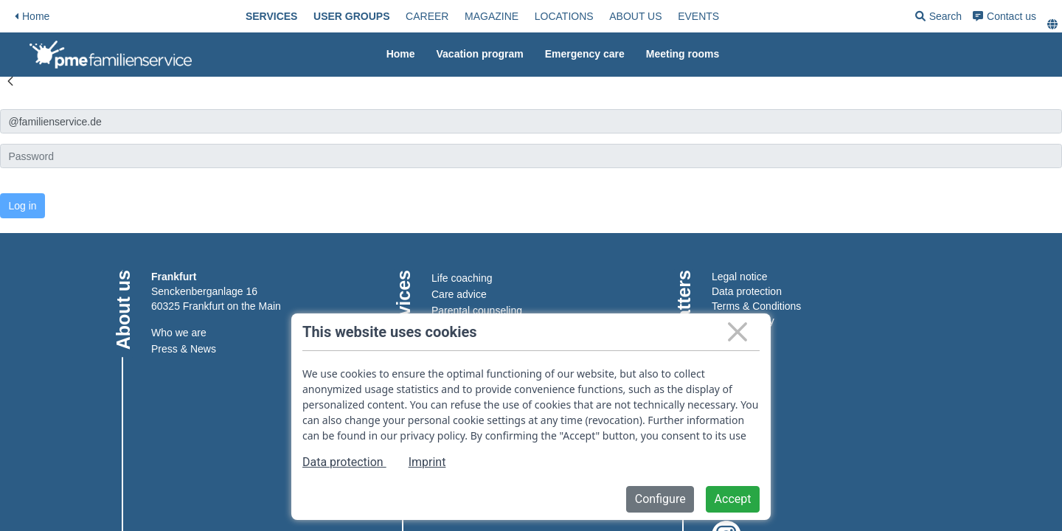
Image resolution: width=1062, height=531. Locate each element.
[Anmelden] (531, 121)
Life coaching (462, 278)
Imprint (427, 462)
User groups (351, 16)
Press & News (183, 349)
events (698, 16)
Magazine (491, 16)
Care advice (459, 294)
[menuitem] (272, 16)
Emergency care (585, 54)
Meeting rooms (683, 54)
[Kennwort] (531, 156)
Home (32, 16)
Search (938, 18)
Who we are (178, 333)
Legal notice (740, 276)
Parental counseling (476, 310)
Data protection (747, 291)
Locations (564, 16)
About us (635, 16)
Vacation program (480, 54)
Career (427, 16)
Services (272, 16)
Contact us (1004, 16)
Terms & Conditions (756, 306)
